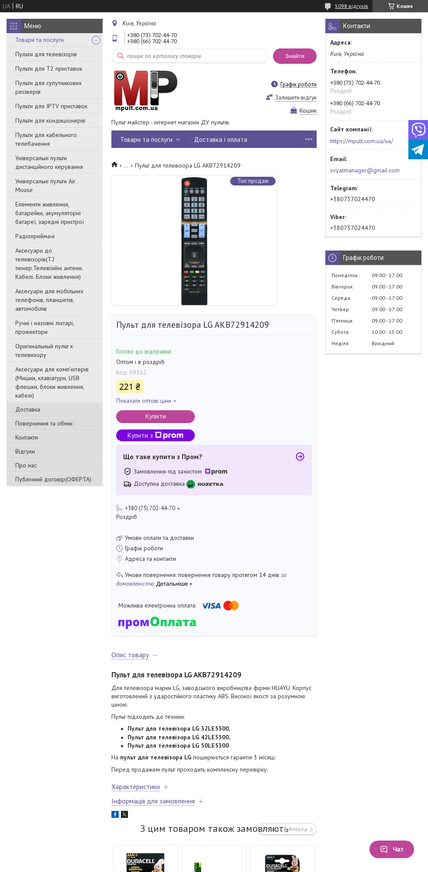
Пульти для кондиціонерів (50, 120)
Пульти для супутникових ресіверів (48, 87)
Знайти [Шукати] (294, 56)
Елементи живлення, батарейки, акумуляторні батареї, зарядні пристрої (49, 213)
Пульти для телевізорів (46, 54)
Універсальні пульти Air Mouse (45, 185)
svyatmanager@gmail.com (365, 170)
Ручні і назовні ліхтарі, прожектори (44, 327)
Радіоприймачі (35, 236)
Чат (392, 849)
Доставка (27, 409)
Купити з (155, 435)
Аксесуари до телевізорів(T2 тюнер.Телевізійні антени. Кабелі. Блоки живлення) (49, 264)
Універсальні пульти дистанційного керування (49, 162)
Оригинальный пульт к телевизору (44, 350)
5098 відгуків (351, 6)
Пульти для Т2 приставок (48, 68)
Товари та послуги (39, 40)
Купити (155, 416)
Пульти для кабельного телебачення (46, 139)
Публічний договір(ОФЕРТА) (53, 479)
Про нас (26, 465)
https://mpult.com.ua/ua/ (361, 141)
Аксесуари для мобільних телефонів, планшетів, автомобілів (49, 299)
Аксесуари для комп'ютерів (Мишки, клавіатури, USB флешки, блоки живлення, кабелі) (52, 382)
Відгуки (25, 451)
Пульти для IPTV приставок (51, 106)
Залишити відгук (296, 97)
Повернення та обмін (43, 423)
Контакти (26, 437)
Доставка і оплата (220, 139)
